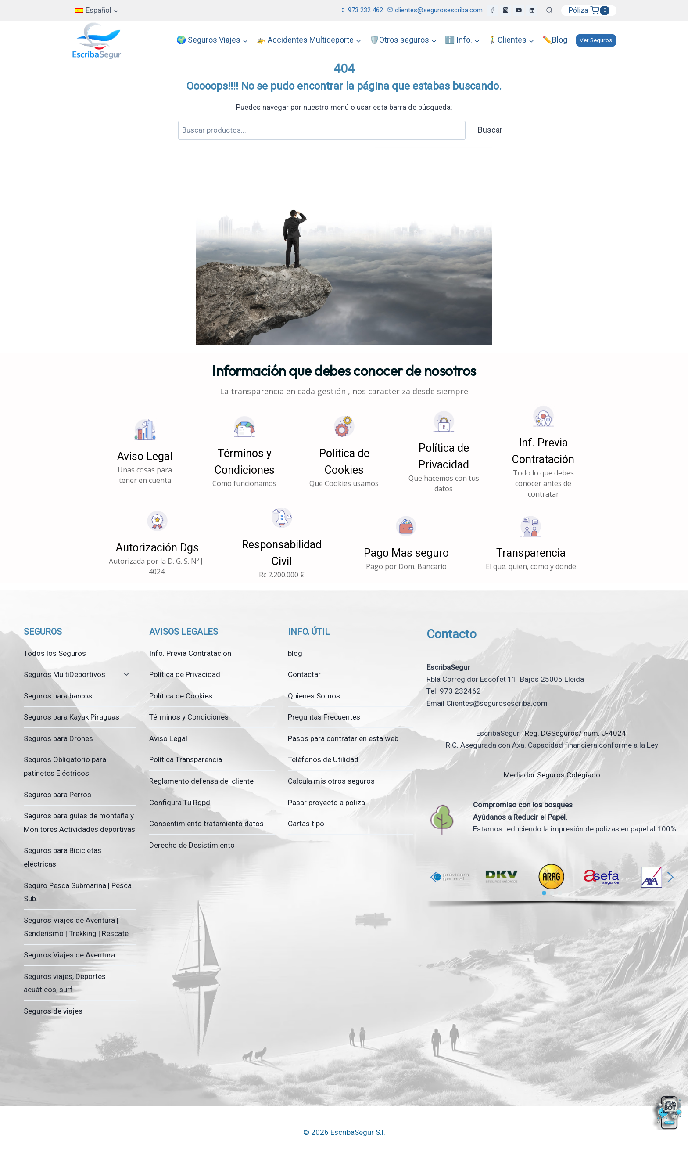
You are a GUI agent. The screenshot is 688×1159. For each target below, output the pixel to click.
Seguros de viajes (53, 1011)
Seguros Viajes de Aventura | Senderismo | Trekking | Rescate (76, 927)
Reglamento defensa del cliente (201, 781)
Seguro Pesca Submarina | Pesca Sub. (78, 892)
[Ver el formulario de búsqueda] (549, 10)
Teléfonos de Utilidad (323, 759)
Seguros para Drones (58, 738)
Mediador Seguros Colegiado (552, 774)
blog (295, 653)
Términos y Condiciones (189, 717)
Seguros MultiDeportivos (64, 674)
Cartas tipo (306, 823)
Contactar (304, 674)
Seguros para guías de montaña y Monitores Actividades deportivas (79, 822)
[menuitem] (97, 10)
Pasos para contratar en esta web (343, 738)
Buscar (490, 129)
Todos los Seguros (55, 653)
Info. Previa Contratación (190, 653)
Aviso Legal (168, 738)
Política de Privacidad (184, 674)
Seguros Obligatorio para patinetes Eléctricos (65, 766)
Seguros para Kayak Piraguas (71, 717)
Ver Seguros (596, 39)
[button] (145, 451)
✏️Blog (554, 39)
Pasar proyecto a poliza (326, 802)
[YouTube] (518, 10)
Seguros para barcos (58, 695)
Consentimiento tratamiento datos (206, 823)
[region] (551, 883)
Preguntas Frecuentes (324, 717)
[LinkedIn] (532, 10)
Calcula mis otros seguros (331, 781)
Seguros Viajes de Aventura (69, 954)
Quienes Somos (314, 695)
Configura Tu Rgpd (179, 802)
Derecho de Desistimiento (192, 845)
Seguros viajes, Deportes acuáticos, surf (65, 983)
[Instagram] (505, 10)
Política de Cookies (180, 695)
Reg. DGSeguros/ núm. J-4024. (575, 733)
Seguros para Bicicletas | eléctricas (64, 857)
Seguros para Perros (57, 794)
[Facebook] (492, 10)
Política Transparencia (185, 759)
